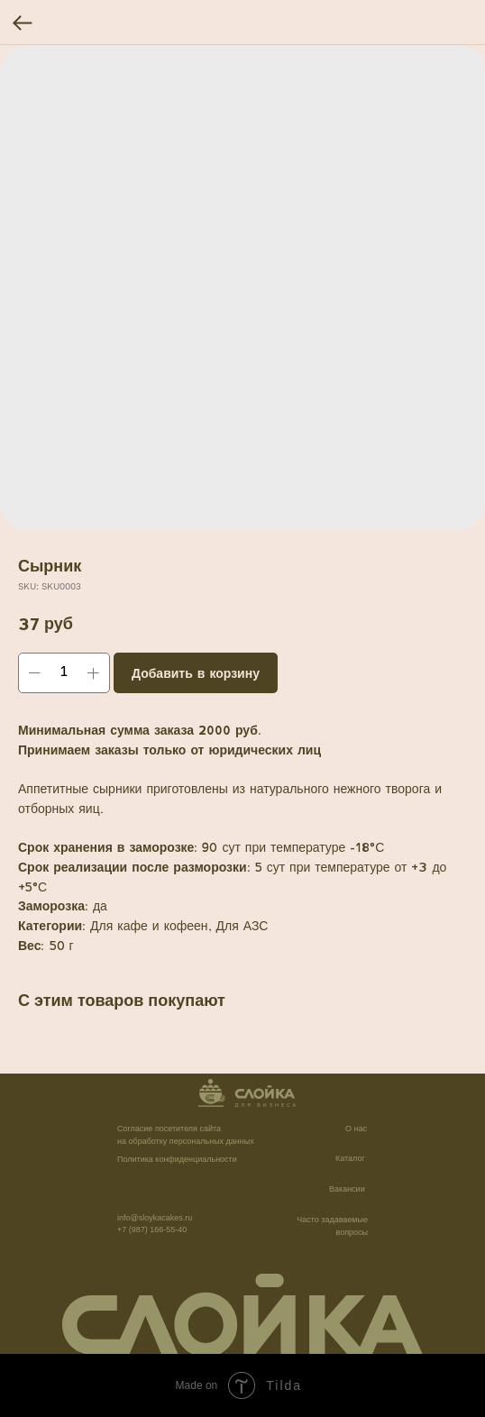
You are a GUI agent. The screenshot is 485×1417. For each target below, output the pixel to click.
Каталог (350, 1158)
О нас (356, 1128)
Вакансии (347, 1188)
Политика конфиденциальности (177, 1159)
